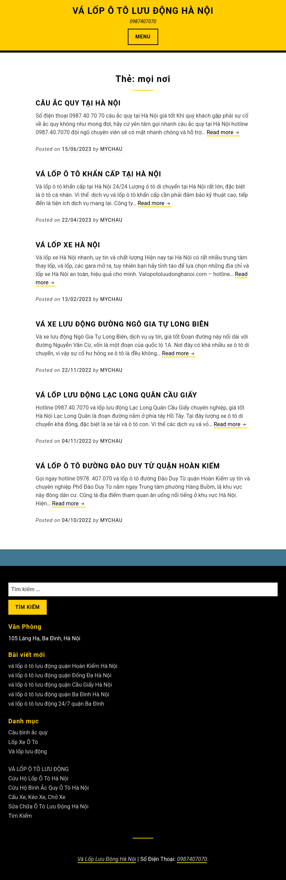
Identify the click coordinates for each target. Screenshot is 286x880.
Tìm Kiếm (20, 816)
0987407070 (192, 859)
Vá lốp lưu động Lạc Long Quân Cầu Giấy (116, 395)
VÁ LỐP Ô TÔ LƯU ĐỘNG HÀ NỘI (143, 11)
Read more (223, 132)
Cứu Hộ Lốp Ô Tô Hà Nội (38, 778)
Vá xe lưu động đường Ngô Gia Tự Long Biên (122, 324)
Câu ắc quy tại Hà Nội (78, 103)
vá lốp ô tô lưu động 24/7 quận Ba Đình (56, 703)
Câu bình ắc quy (27, 732)
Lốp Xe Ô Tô (23, 742)
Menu (143, 36)
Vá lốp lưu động (27, 751)
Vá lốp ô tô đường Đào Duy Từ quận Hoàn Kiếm (128, 466)
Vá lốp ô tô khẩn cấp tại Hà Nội (98, 174)
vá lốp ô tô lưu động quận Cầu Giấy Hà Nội (60, 684)
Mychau (111, 149)
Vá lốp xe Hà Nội (68, 245)
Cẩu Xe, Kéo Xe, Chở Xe (36, 797)
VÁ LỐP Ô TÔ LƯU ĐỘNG (38, 769)
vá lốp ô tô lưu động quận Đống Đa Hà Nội (59, 675)
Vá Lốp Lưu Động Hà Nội (107, 859)
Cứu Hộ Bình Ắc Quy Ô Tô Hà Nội (48, 788)
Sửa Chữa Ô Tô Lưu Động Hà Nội (48, 806)
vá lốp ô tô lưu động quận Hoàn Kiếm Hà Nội (62, 666)
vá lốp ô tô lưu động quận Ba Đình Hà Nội (58, 694)
